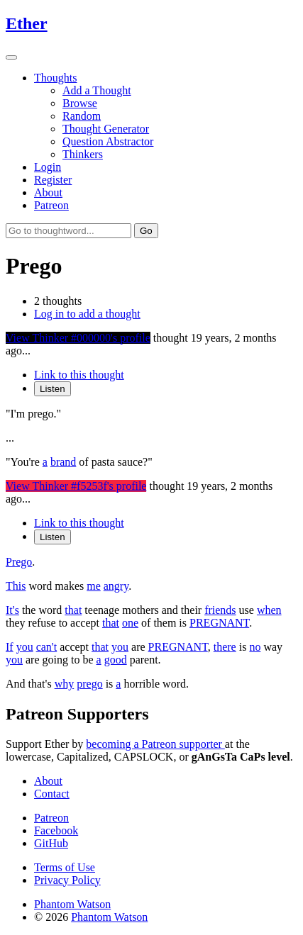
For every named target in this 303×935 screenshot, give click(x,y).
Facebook (56, 830)
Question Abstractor (107, 141)
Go (146, 230)
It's (12, 610)
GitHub (51, 843)
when (269, 610)
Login (47, 167)
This (16, 586)
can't (46, 647)
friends (220, 610)
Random (81, 116)
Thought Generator (105, 129)
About (48, 192)
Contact (52, 794)
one (130, 623)
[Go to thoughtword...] (68, 230)
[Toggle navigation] (11, 57)
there (225, 647)
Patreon (51, 205)
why (65, 684)
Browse (79, 103)
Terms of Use (64, 867)
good (115, 660)
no (254, 647)
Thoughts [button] (55, 78)
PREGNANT (219, 623)
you (24, 647)
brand (63, 462)
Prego (19, 562)
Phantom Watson (72, 904)
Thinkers (82, 154)
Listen (52, 388)
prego (89, 684)
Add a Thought (96, 90)
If (9, 647)
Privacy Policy (67, 880)
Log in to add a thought (87, 314)
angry (116, 586)
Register (53, 180)
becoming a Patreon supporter (155, 744)
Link (79, 375)
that (73, 610)
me (94, 586)
